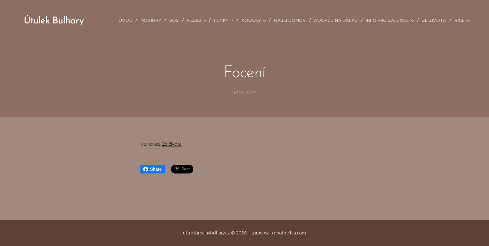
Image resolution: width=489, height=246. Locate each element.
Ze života (172, 144)
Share (152, 169)
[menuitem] (132, 20)
